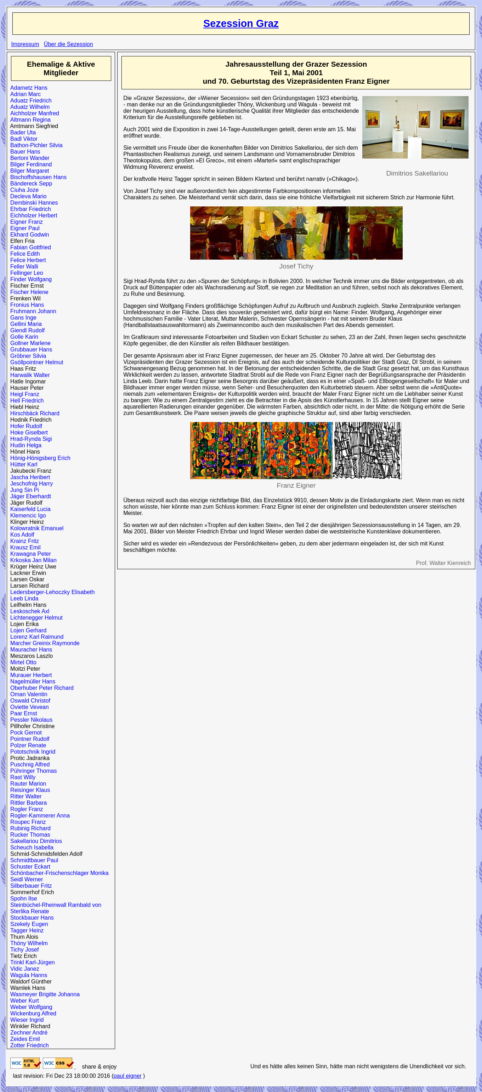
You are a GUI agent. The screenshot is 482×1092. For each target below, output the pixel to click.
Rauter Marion (26, 784)
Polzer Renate (26, 745)
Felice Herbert (26, 260)
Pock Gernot (24, 733)
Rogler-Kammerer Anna (38, 816)
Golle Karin (22, 337)
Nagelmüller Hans (31, 681)
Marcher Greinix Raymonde (43, 643)
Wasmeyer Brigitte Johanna (43, 994)
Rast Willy (21, 777)
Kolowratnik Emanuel (35, 528)
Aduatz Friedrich (29, 101)
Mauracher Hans (29, 650)
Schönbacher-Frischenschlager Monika (57, 873)
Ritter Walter (24, 796)
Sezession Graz (241, 23)
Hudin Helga (24, 445)
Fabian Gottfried (29, 247)
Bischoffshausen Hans (37, 177)
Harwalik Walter (28, 375)
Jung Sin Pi (23, 490)
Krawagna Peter (29, 554)
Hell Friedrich (25, 401)
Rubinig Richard (29, 828)
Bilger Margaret (28, 171)
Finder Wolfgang (29, 279)
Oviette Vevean (28, 707)
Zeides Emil (23, 1039)
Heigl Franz (23, 394)
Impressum (25, 44)
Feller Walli (22, 267)
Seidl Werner (25, 879)
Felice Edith (23, 254)
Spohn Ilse (22, 899)
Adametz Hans (27, 88)
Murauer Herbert (29, 675)
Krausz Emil (23, 547)
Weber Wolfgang (29, 1007)
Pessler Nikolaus (29, 720)
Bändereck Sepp (29, 184)
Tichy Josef (23, 950)
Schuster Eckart (28, 867)
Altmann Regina (29, 120)
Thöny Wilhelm (27, 943)
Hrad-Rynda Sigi (29, 439)
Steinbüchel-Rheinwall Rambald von (54, 905)
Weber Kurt (23, 1001)
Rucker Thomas (28, 835)
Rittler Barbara (27, 803)
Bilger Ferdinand (29, 164)
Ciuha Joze (23, 190)
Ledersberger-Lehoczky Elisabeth (51, 592)
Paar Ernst (22, 713)
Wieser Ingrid (25, 1020)
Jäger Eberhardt (29, 496)
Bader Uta (21, 132)
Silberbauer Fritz (29, 886)
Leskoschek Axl (28, 611)
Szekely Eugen (27, 924)
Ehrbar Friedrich (29, 209)
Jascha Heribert (28, 477)
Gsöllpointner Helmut (35, 362)
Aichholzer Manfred (33, 113)
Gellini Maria (24, 324)
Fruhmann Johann (31, 311)
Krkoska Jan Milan (32, 560)
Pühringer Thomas (32, 771)
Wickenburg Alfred (31, 1013)
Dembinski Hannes (32, 203)
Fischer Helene (28, 292)
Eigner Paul (23, 228)
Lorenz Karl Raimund (35, 637)
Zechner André (27, 1033)
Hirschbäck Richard (33, 413)
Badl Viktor (22, 139)
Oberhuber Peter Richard (40, 688)
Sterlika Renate (28, 911)
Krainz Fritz (23, 541)
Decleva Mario (26, 196)
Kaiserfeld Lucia (29, 509)
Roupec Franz (26, 822)
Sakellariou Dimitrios (34, 841)
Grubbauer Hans (29, 350)
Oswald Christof (28, 701)
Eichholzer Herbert (32, 215)
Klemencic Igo (26, 515)
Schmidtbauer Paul (32, 860)
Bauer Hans (23, 152)
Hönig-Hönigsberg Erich (38, 458)
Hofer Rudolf (24, 426)
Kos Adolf (20, 535)
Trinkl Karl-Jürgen (31, 962)
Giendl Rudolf (26, 330)
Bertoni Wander (28, 158)
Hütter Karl (22, 464)
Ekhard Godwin (28, 235)
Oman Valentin (27, 694)
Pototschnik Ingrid (31, 752)
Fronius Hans (25, 305)
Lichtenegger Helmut (35, 618)
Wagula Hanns (27, 975)
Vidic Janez (23, 969)
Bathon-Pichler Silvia (35, 145)
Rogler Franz (25, 809)
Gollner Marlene (29, 343)
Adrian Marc (24, 94)
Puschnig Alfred (28, 764)
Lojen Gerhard (26, 630)
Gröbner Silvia (26, 356)
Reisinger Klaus (28, 790)
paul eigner (127, 1076)
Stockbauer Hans (30, 918)
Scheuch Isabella (30, 847)
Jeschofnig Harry (30, 484)
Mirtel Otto (21, 662)
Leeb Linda (22, 598)
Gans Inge (21, 318)
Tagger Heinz (25, 930)
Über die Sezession (68, 44)
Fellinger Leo (25, 273)
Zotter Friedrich (28, 1045)
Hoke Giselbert (27, 432)
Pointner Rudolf (28, 739)
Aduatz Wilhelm (28, 107)
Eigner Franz (25, 222)
